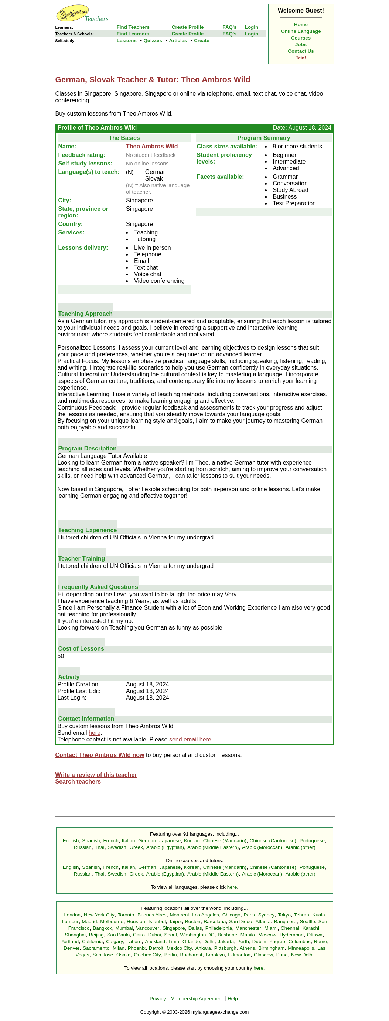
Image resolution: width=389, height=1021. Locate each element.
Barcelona (215, 921)
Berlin (170, 954)
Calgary (114, 941)
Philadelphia (218, 928)
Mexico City (179, 948)
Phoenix (137, 948)
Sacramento (96, 948)
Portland (69, 941)
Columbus (300, 941)
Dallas (195, 928)
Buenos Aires (152, 915)
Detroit (156, 948)
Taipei (175, 921)
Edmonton (239, 954)
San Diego (240, 921)
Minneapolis (301, 948)
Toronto (126, 915)
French (110, 840)
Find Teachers (133, 27)
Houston (136, 921)
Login (251, 27)
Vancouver (147, 928)
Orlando (191, 941)
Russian (82, 847)
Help (233, 998)
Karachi (311, 928)
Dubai (154, 935)
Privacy (158, 998)
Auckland (155, 941)
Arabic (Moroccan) (262, 847)
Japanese (170, 840)
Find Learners (133, 34)
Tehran (301, 915)
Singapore (174, 928)
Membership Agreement (197, 998)
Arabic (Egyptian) (165, 847)
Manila (247, 935)
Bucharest (191, 954)
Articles (178, 40)
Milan (118, 948)
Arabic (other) (300, 847)
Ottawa (315, 935)
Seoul (170, 935)
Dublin (259, 941)
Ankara (203, 948)
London (72, 915)
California (92, 941)
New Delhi (302, 954)
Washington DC (197, 935)
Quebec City (147, 954)
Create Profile (188, 27)
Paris (249, 915)
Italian (128, 840)
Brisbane (227, 935)
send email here (190, 739)
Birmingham (271, 948)
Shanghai (75, 935)
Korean (192, 840)
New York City (99, 915)
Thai (99, 847)
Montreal (179, 915)
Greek (136, 847)
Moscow (267, 935)
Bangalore (285, 921)
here (94, 733)
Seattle (307, 921)
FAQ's (229, 27)
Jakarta (226, 941)
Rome (320, 941)
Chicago (231, 915)
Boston (193, 921)
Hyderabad (292, 935)
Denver (71, 948)
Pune (282, 954)
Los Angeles (205, 915)
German (147, 840)
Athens (247, 948)
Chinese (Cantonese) (273, 840)
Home (301, 24)
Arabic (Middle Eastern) (213, 847)
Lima (173, 941)
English (71, 840)
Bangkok (102, 928)
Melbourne (111, 921)
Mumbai (124, 928)
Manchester (248, 928)
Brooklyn (215, 954)
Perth (243, 941)
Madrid (89, 921)
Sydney (266, 915)
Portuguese (312, 840)
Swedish (117, 847)
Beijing (96, 935)
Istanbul (157, 921)
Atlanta (263, 921)
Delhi (208, 941)
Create (201, 40)
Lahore (134, 941)
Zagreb (277, 941)
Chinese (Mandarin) (224, 840)
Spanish (91, 840)
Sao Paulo (118, 935)
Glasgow (263, 954)
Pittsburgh (225, 948)
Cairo (139, 935)
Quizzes (152, 40)
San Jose (103, 954)
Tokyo (284, 915)
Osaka (123, 954)
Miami (271, 928)
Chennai (290, 928)
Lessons (127, 40)
